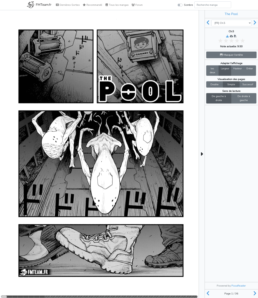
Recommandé (92, 5)
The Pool (231, 14)
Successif (247, 84)
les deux (212, 70)
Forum (137, 5)
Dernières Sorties (68, 5)
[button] (231, 55)
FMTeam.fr (39, 5)
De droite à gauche (244, 98)
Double (215, 84)
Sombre (188, 5)
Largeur (225, 68)
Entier (250, 68)
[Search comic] (212, 4)
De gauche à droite (219, 98)
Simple (231, 84)
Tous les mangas (117, 5)
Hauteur (237, 68)
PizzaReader (238, 285)
